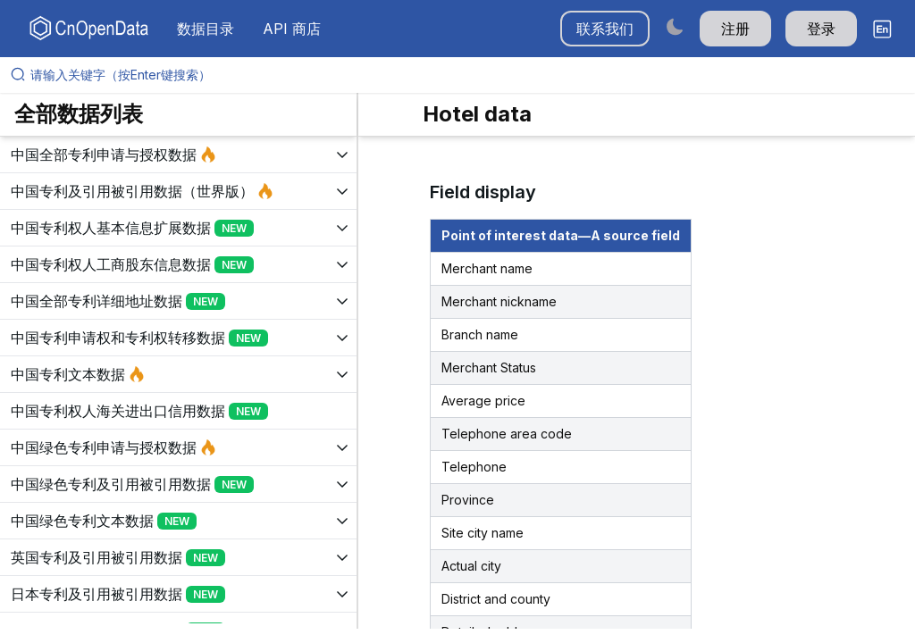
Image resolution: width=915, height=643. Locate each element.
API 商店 (292, 29)
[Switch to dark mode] (674, 26)
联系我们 (605, 29)
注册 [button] (735, 29)
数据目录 (205, 29)
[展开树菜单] (178, 154)
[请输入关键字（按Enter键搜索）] (464, 75)
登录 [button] (821, 29)
